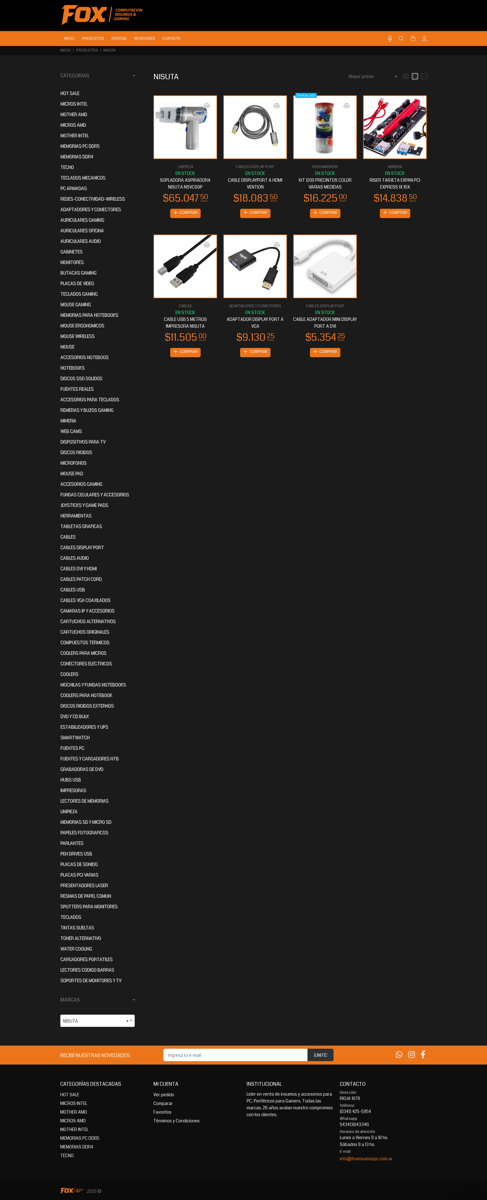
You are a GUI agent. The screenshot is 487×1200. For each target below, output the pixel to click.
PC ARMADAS (73, 188)
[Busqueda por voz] (390, 38)
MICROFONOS (73, 463)
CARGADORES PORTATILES (86, 959)
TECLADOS (70, 917)
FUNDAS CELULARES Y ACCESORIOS (94, 494)
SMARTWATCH (74, 737)
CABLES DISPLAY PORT (82, 547)
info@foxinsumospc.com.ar (366, 1159)
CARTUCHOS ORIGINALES (84, 632)
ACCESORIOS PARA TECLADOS (89, 399)
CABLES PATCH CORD (81, 579)
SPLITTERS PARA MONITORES (88, 906)
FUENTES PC (72, 748)
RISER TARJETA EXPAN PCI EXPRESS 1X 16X (395, 183)
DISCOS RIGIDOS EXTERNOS (87, 706)
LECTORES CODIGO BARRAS (87, 970)
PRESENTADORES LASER (84, 885)
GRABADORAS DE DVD (81, 769)
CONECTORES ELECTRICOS (86, 663)
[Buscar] (401, 39)
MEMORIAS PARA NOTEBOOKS (89, 315)
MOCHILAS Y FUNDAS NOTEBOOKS (93, 685)
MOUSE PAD (71, 473)
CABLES (67, 537)
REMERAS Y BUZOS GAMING (86, 410)
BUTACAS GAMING (78, 273)
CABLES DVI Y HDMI (78, 568)
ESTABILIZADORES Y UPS (84, 727)
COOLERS (69, 674)
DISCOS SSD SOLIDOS (81, 378)
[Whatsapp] (399, 1055)
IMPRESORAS (73, 790)
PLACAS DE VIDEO (77, 283)
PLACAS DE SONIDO (79, 864)
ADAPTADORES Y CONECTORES (90, 209)
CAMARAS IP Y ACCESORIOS (87, 611)
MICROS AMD (73, 125)
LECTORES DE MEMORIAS (84, 801)
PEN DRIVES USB (76, 854)
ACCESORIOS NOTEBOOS (84, 357)
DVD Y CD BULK (74, 716)
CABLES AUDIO (74, 558)
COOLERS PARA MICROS (83, 653)
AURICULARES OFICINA (82, 230)
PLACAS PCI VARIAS (79, 875)
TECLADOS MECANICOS (82, 178)
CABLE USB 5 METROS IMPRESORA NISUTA (185, 323)
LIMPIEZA (68, 811)
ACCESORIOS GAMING (81, 484)
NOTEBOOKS (72, 368)
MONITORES (72, 262)
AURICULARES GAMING (82, 220)
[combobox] (97, 1021)
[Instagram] (411, 1055)
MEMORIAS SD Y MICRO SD (85, 822)
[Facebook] (423, 1055)
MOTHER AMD (73, 114)
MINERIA (68, 420)
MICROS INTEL (73, 104)
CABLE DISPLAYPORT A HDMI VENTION (255, 183)
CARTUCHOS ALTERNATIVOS (88, 621)
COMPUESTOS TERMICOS (84, 642)
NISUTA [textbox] (95, 1021)
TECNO (67, 167)
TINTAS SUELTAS (77, 927)
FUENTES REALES (76, 389)
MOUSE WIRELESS (77, 336)
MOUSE (67, 347)
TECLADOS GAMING (79, 294)
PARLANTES (71, 843)
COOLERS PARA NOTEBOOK (86, 695)
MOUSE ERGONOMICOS (82, 325)
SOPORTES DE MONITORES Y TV (90, 980)
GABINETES (71, 252)
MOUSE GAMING (75, 304)
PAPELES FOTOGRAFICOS (84, 832)
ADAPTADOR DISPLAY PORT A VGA (255, 323)
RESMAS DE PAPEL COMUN (85, 896)
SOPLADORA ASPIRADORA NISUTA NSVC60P (185, 183)
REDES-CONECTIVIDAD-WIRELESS (92, 199)
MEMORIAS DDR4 (76, 156)
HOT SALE (69, 93)
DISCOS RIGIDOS (76, 452)
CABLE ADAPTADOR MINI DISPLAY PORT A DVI (325, 323)
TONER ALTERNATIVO (80, 938)
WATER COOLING (76, 949)
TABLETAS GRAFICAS (81, 526)
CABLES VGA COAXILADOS (85, 600)
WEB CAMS (71, 431)
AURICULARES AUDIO (80, 241)
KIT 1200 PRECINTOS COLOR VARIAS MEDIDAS (325, 183)
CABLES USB (72, 589)
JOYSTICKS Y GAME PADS (84, 505)
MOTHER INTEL (74, 135)
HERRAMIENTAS (75, 516)
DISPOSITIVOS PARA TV (82, 442)
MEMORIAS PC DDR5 (79, 146)
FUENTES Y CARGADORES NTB (89, 758)
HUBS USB (70, 780)
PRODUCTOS (87, 50)
